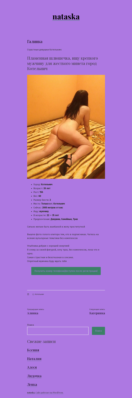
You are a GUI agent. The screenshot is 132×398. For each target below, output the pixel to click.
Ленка (32, 384)
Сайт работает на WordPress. (49, 392)
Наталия (34, 358)
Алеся (32, 367)
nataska (66, 16)
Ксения (33, 350)
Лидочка (34, 375)
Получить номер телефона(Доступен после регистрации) (66, 271)
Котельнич (39, 294)
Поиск (30, 325)
